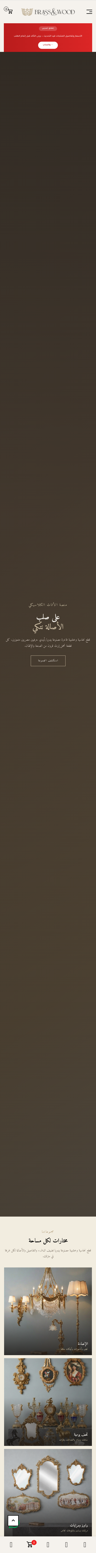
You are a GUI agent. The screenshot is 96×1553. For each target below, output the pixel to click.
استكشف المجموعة (48, 660)
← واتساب (48, 45)
